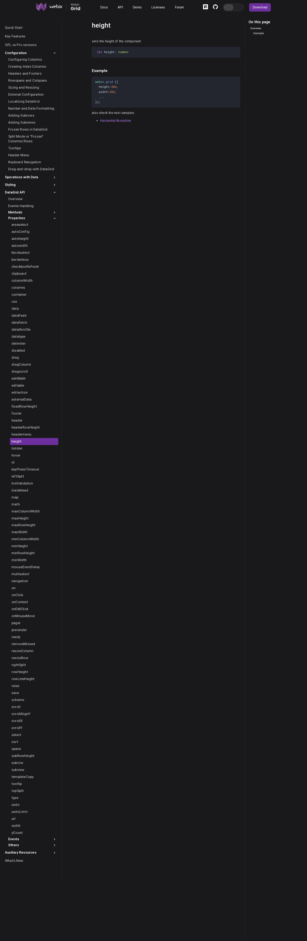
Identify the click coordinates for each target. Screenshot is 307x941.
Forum (179, 7)
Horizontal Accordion (115, 121)
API (120, 7)
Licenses (158, 7)
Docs (104, 7)
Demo (137, 7)
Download (260, 7)
